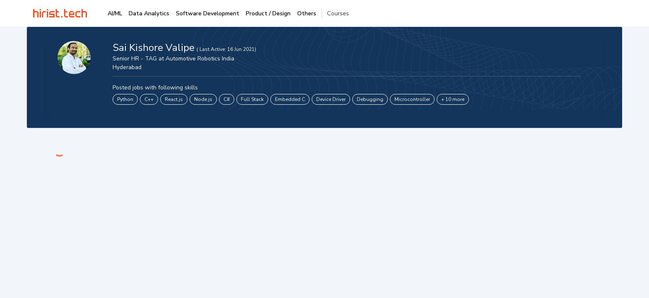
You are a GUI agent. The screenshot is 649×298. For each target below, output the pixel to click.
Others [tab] (306, 13)
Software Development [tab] (207, 13)
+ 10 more (452, 99)
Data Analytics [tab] (149, 13)
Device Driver (331, 99)
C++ (149, 99)
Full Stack (252, 99)
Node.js (203, 99)
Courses (338, 13)
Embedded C (290, 99)
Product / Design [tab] (268, 13)
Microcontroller (412, 99)
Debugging (370, 99)
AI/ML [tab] (115, 13)
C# (227, 99)
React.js (174, 99)
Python (125, 99)
